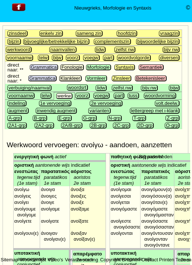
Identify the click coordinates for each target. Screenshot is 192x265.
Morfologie (98, 67)
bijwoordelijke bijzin (157, 41)
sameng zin (89, 33)
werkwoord (18, 49)
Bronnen (131, 259)
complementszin (112, 41)
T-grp (139, 118)
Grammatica (44, 67)
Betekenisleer (150, 78)
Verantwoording (81, 259)
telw (43, 57)
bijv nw (171, 49)
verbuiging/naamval (29, 88)
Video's (55, 259)
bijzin (13, 41)
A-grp (14, 118)
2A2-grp (44, 125)
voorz (73, 57)
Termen (183, 259)
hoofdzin (127, 33)
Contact (150, 259)
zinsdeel (17, 33)
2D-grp (145, 125)
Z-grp (172, 118)
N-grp (115, 118)
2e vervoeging (106, 103)
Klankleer (70, 78)
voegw (91, 57)
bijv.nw (149, 88)
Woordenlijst (33, 259)
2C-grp (121, 125)
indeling (16, 103)
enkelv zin (51, 33)
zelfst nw (124, 49)
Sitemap (9, 259)
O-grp (172, 125)
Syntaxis (124, 67)
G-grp (89, 118)
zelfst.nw (122, 88)
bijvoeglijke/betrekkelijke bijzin (56, 41)
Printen (166, 259)
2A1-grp (16, 125)
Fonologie (71, 67)
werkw (64, 96)
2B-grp (98, 125)
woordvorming (160, 95)
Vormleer (96, 78)
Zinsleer (121, 78)
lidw (100, 49)
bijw (57, 57)
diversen (169, 57)
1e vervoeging (55, 103)
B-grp (40, 118)
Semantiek (151, 67)
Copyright (110, 259)
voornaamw (19, 57)
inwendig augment (56, 110)
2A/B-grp (71, 125)
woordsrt (77, 87)
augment (17, 110)
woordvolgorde (133, 57)
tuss (133, 95)
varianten (99, 110)
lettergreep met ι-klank (154, 110)
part (108, 57)
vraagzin (169, 33)
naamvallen (62, 49)
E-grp (64, 118)
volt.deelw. (167, 103)
